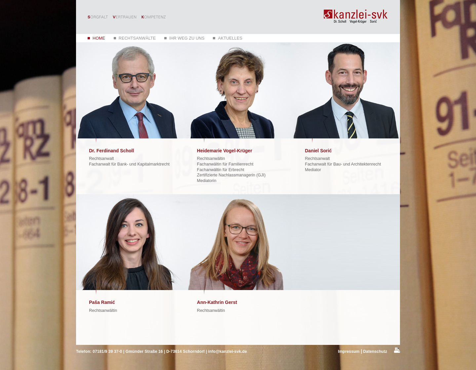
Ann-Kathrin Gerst (217, 302)
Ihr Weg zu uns (187, 38)
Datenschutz (375, 351)
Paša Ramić (102, 302)
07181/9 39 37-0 (107, 351)
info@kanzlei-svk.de (227, 351)
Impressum (348, 351)
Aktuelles (230, 38)
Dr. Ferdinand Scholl (111, 150)
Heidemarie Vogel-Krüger (224, 150)
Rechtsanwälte (137, 38)
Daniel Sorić (318, 150)
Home (99, 38)
